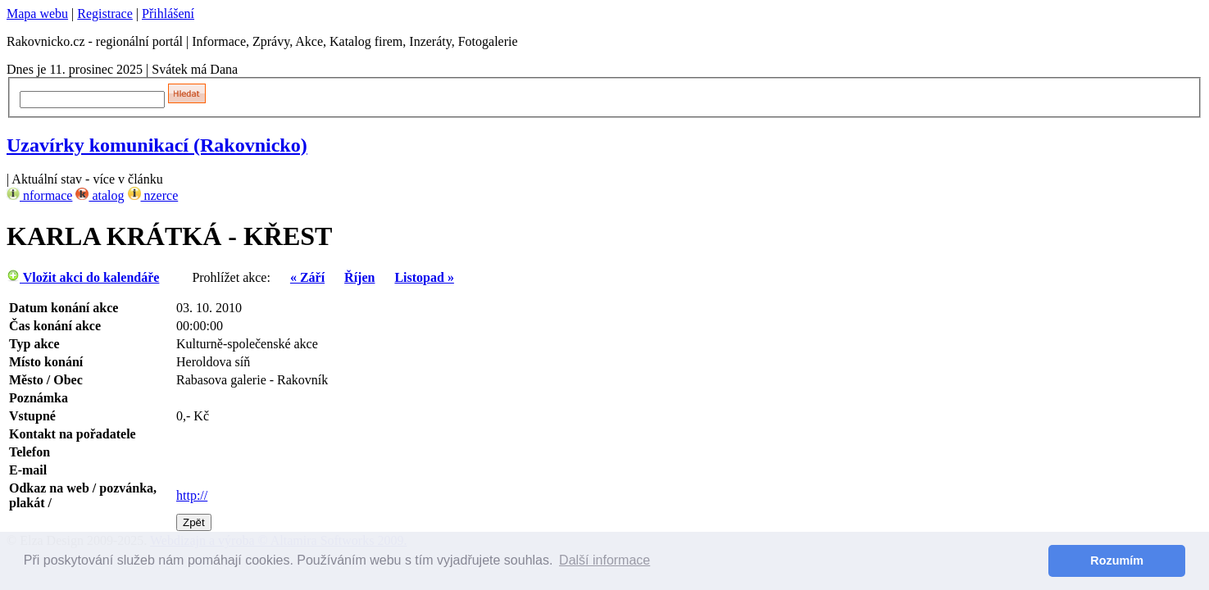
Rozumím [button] (1116, 560)
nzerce (153, 195)
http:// (191, 495)
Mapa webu (37, 13)
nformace (39, 195)
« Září (307, 277)
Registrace (105, 13)
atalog (99, 195)
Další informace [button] (604, 560)
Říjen (359, 277)
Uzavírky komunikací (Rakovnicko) (157, 145)
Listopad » (423, 277)
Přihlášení (168, 13)
